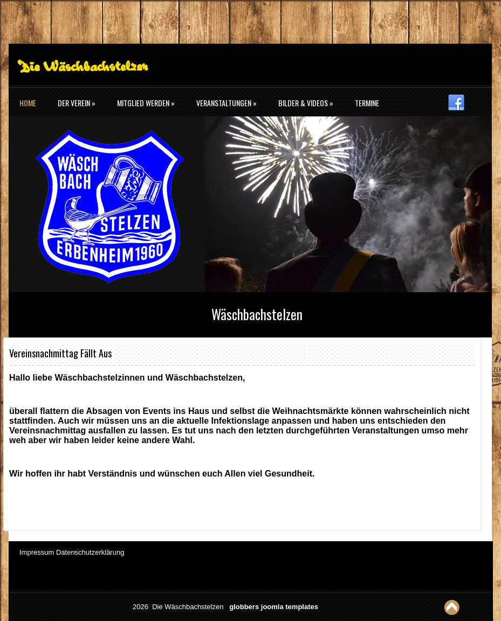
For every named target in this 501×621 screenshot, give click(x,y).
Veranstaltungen (226, 102)
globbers (244, 607)
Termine (367, 102)
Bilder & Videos (305, 102)
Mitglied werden (146, 102)
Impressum (36, 552)
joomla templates (289, 607)
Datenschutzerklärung (90, 552)
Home (27, 102)
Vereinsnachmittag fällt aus (60, 353)
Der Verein (76, 102)
